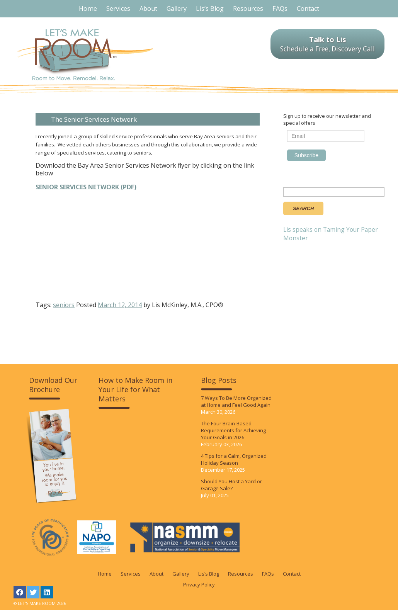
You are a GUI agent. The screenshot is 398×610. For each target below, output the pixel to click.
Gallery (180, 573)
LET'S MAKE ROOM (85, 54)
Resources (240, 573)
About (156, 573)
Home (105, 573)
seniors (64, 305)
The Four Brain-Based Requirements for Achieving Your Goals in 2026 (233, 430)
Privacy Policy (199, 584)
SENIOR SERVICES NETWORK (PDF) (86, 187)
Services (131, 573)
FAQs (268, 573)
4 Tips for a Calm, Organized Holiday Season (234, 459)
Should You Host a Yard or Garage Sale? (231, 485)
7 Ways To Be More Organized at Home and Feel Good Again (236, 401)
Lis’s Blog (208, 573)
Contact (292, 573)
